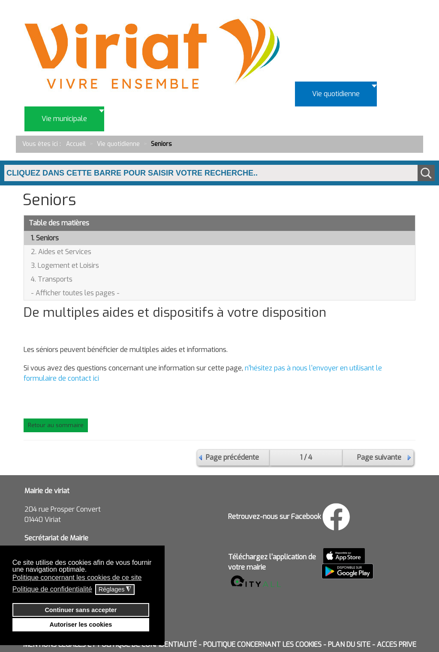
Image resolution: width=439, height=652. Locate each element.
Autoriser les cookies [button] (81, 624)
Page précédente (232, 457)
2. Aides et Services (61, 251)
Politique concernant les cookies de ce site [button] (77, 577)
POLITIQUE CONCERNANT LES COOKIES (262, 644)
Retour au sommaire (56, 425)
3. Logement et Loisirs (65, 265)
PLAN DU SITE (349, 644)
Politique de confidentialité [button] (52, 589)
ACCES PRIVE (396, 644)
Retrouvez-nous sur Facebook (274, 516)
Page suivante (379, 457)
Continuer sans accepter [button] (81, 610)
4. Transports (51, 279)
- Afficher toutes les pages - (75, 292)
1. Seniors (45, 238)
